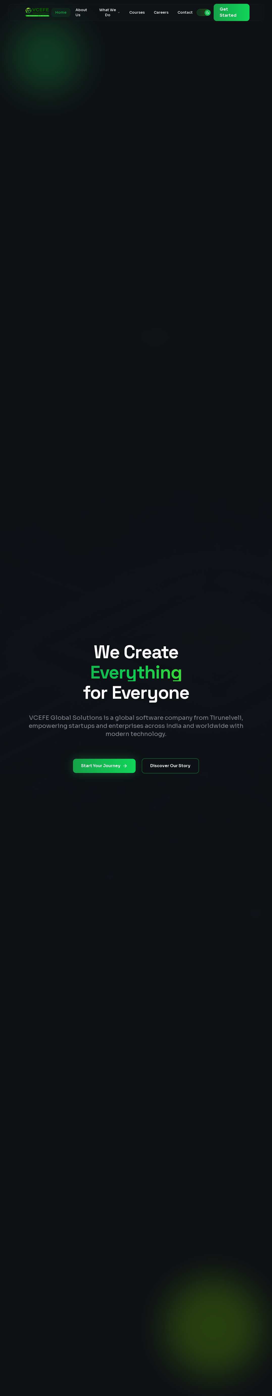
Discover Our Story (170, 765)
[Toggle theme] (203, 12)
